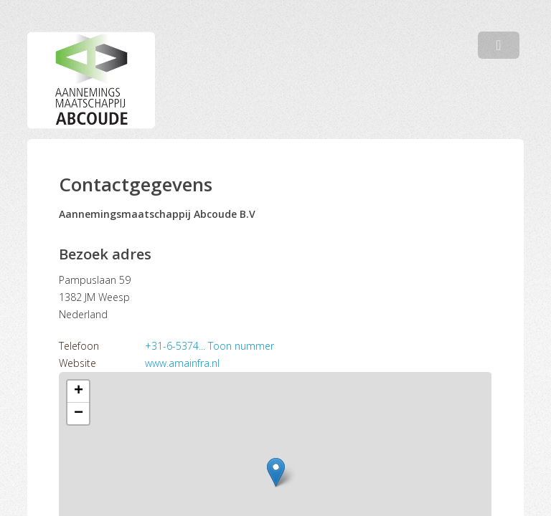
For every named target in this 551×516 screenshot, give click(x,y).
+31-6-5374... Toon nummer (209, 346)
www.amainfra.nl (182, 363)
